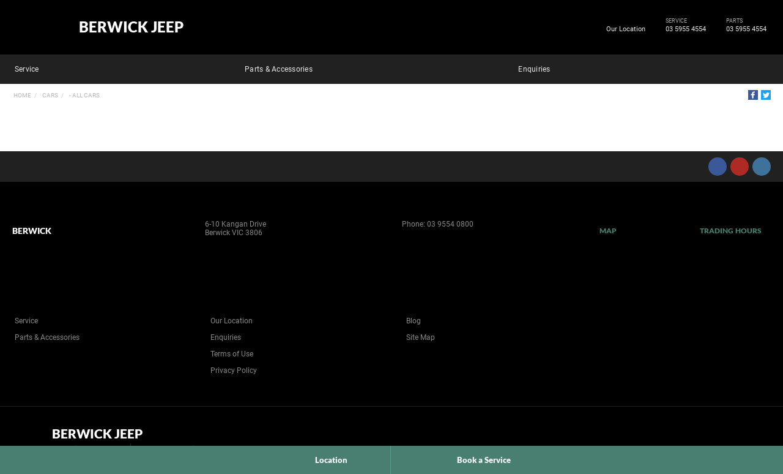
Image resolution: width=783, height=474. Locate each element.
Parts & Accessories (279, 69)
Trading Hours (731, 230)
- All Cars (84, 95)
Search (762, 67)
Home (22, 95)
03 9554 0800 (450, 224)
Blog (413, 321)
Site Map (420, 337)
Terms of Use (231, 354)
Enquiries (534, 69)
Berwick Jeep (131, 27)
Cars (49, 95)
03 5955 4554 (683, 29)
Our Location (625, 29)
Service (27, 69)
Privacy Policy (233, 370)
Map (608, 230)
